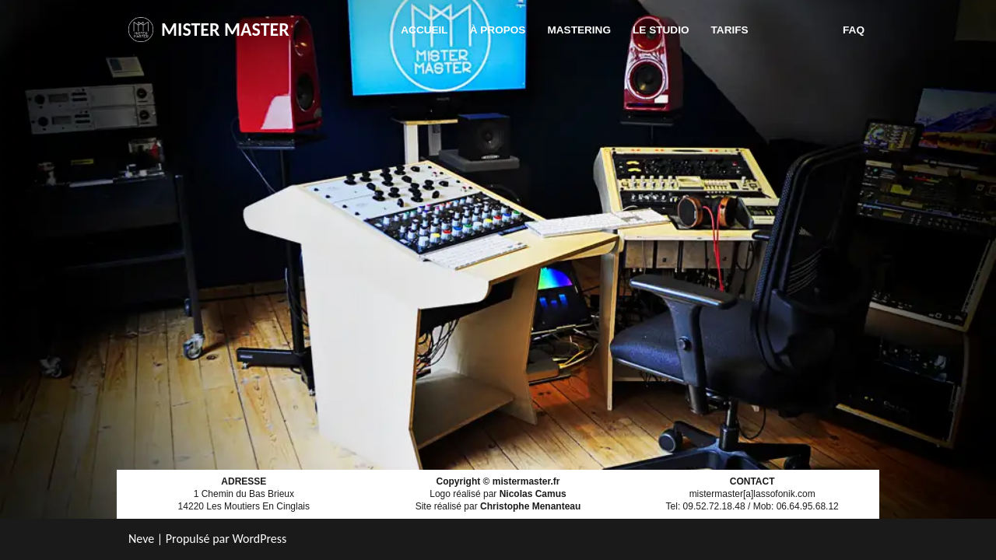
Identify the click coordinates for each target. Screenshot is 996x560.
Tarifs (730, 30)
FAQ (853, 30)
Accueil (424, 30)
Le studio (661, 30)
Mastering (579, 30)
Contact (795, 30)
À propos (498, 30)
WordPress (259, 538)
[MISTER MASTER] (208, 30)
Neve (141, 538)
